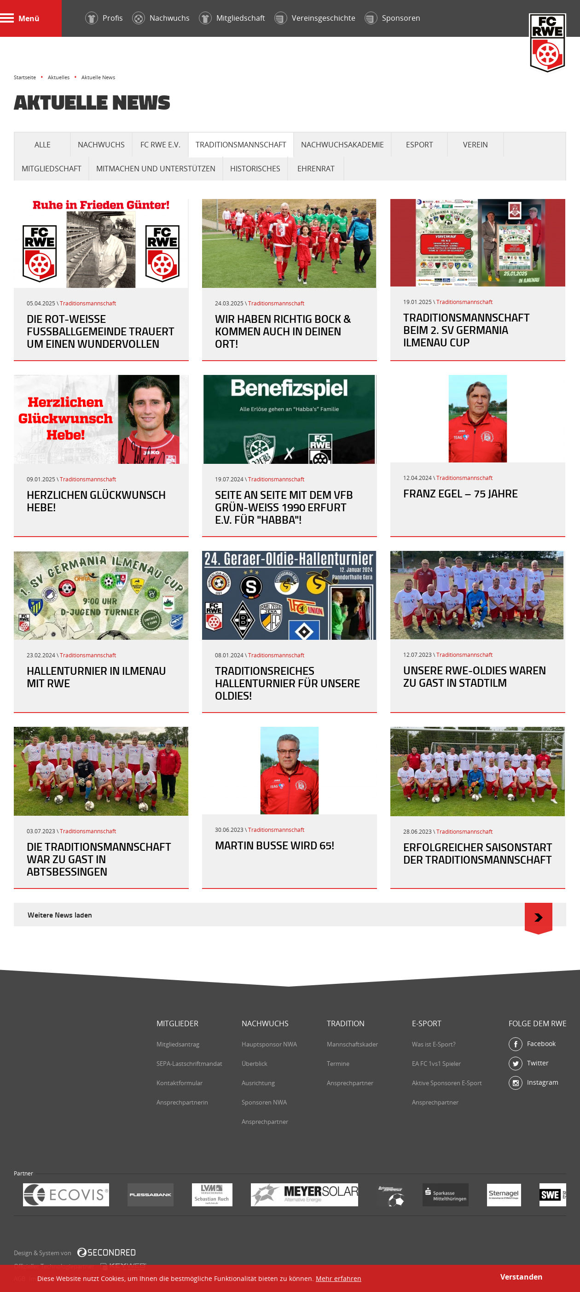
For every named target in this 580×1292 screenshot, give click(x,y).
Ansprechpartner (265, 1121)
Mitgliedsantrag (178, 1044)
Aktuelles (59, 77)
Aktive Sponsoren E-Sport (447, 1083)
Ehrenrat (316, 169)
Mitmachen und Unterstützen (155, 169)
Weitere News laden (290, 914)
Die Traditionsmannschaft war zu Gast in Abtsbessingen (99, 859)
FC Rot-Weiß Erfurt (548, 44)
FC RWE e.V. (160, 145)
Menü (20, 18)
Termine (338, 1063)
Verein (475, 145)
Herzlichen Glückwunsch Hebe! (96, 501)
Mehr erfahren (338, 1278)
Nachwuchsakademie (342, 145)
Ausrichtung (258, 1083)
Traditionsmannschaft (241, 145)
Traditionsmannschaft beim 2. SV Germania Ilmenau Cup (466, 330)
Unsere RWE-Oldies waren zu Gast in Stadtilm (474, 676)
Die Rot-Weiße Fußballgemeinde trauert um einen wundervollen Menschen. (100, 337)
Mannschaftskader (352, 1044)
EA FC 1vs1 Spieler (436, 1063)
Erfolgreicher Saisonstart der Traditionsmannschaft (477, 853)
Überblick (254, 1063)
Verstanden (521, 1277)
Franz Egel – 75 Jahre (460, 493)
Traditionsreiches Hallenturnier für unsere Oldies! (287, 683)
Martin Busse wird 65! (274, 845)
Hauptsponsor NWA (269, 1044)
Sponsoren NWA (264, 1102)
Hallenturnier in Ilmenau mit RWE (96, 677)
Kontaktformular (180, 1083)
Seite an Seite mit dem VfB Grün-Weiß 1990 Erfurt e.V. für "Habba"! (284, 507)
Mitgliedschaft (51, 169)
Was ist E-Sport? (434, 1044)
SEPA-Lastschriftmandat (189, 1063)
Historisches (255, 169)
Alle (43, 145)
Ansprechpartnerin (182, 1102)
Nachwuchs (101, 145)
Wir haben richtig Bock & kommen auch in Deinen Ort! (283, 331)
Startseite (25, 77)
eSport (419, 145)
